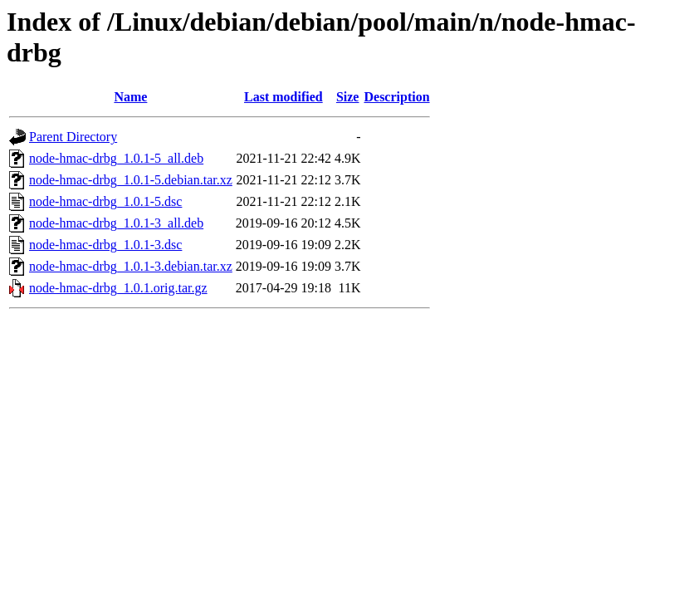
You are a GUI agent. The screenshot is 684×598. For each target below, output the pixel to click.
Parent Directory (73, 137)
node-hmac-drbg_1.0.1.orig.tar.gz (118, 288)
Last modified (283, 97)
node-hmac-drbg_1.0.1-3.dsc (105, 245)
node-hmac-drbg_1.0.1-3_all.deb (116, 223)
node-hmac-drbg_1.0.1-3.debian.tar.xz (130, 266)
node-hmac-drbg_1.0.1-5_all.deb (116, 158)
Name (130, 97)
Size (347, 97)
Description (396, 97)
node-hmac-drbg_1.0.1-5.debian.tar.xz (130, 180)
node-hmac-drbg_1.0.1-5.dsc (105, 201)
